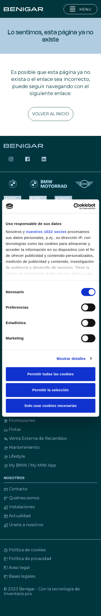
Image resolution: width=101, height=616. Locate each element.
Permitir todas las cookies (50, 374)
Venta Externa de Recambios (35, 438)
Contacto (15, 489)
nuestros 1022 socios (46, 231)
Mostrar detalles (71, 358)
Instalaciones (19, 506)
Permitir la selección (50, 390)
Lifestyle (14, 456)
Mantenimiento (22, 447)
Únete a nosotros (23, 524)
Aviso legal (17, 567)
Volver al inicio (50, 114)
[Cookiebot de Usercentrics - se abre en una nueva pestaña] (73, 206)
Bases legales (19, 576)
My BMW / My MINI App (30, 465)
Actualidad (17, 515)
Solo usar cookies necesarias (50, 405)
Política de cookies (25, 550)
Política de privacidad (27, 558)
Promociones (19, 420)
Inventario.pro (18, 593)
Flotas (12, 429)
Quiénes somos (21, 498)
